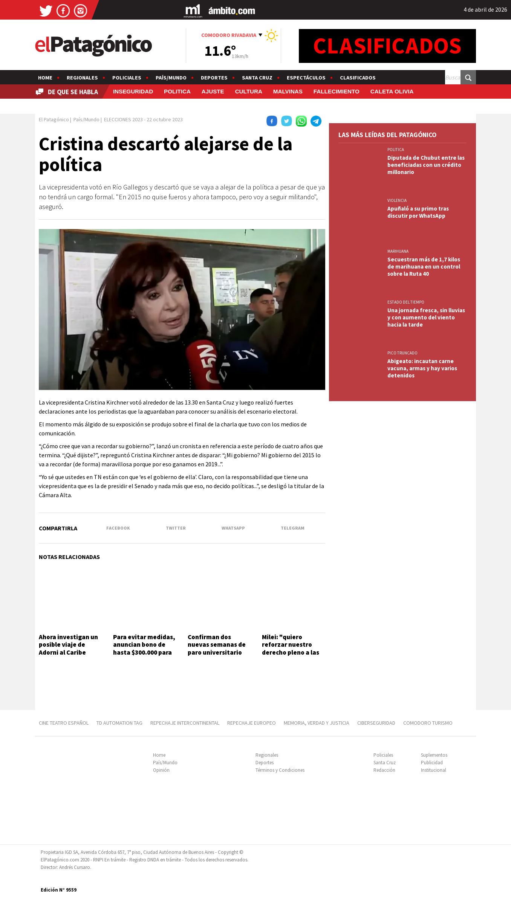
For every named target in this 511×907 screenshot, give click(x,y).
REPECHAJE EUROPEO (251, 722)
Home (45, 77)
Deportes (214, 77)
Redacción (384, 770)
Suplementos (434, 755)
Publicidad (432, 762)
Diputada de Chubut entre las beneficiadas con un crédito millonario (426, 165)
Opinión (161, 770)
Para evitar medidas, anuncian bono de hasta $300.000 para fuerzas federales (144, 648)
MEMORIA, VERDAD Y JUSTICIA (316, 722)
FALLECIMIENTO (337, 91)
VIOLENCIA (397, 200)
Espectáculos (306, 77)
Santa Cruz (257, 77)
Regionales (82, 77)
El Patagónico (54, 119)
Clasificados (358, 77)
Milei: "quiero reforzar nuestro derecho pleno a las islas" (290, 648)
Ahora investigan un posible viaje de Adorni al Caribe (68, 645)
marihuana (397, 251)
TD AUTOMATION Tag (119, 722)
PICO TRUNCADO (402, 353)
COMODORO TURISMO (428, 722)
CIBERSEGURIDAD (376, 722)
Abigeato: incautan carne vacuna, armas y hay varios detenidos (422, 368)
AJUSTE (213, 91)
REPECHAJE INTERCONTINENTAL (184, 722)
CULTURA (248, 91)
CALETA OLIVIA (392, 91)
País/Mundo (171, 77)
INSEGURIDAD (133, 91)
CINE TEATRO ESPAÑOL (64, 722)
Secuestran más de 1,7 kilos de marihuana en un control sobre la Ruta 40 (423, 266)
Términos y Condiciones (280, 770)
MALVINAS (288, 91)
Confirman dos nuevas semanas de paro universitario (217, 645)
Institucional (433, 770)
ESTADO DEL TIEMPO (405, 302)
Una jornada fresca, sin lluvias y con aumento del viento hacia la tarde (426, 317)
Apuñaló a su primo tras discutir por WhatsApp (418, 212)
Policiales (126, 77)
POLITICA (177, 91)
